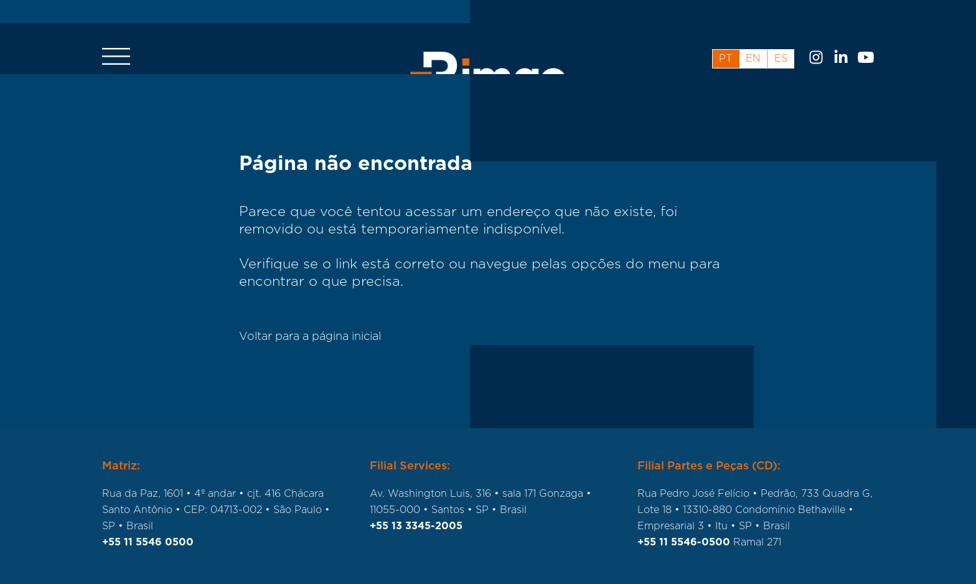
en (753, 35)
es (780, 35)
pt (725, 35)
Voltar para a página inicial (310, 336)
